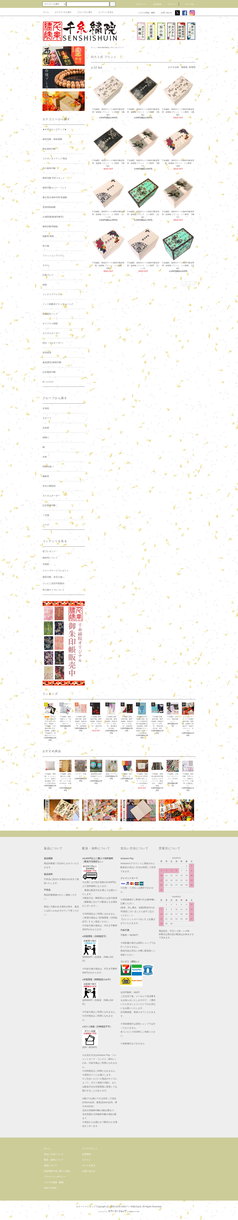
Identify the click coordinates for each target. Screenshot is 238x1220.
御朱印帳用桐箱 (103, 47)
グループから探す (83, 12)
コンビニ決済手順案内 (53, 583)
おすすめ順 (173, 67)
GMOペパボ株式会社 (131, 1206)
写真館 (46, 564)
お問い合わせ (164, 13)
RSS (46, 1188)
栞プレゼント (49, 551)
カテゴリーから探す (61, 12)
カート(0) (187, 4)
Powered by (118, 1211)
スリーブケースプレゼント (56, 570)
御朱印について (50, 557)
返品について (50, 1165)
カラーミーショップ (86, 1206)
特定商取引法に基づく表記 (57, 1171)
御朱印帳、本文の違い (53, 577)
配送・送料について (54, 1159)
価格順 (184, 67)
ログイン (170, 4)
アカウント (139, 4)
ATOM (53, 1188)
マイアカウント (90, 1148)
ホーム (46, 12)
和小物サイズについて (53, 590)
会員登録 (155, 4)
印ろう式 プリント (117, 47)
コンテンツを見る (104, 12)
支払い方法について (54, 1154)
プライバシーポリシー (55, 1176)
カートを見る (88, 1165)
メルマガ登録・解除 (144, 13)
